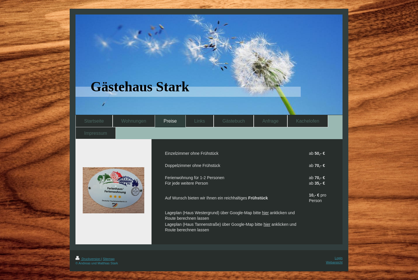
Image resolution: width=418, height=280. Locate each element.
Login (339, 258)
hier (265, 212)
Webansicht (334, 262)
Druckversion (88, 259)
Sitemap (108, 259)
